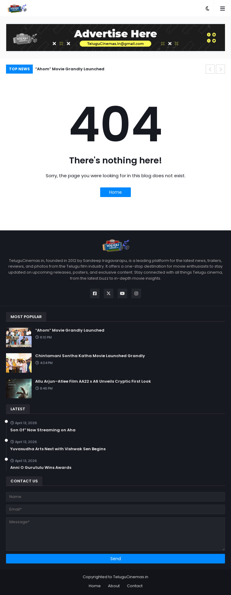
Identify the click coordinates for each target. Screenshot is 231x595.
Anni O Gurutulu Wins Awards (40, 467)
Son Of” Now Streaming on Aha (42, 430)
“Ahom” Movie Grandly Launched (69, 69)
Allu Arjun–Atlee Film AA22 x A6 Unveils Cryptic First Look (93, 381)
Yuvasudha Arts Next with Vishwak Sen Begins (58, 449)
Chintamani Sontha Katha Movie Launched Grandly (90, 356)
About (114, 586)
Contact (135, 586)
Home (115, 192)
